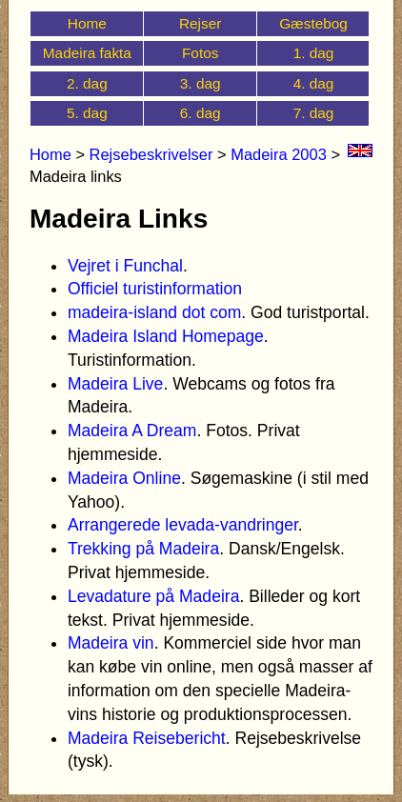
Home (87, 23)
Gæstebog (313, 23)
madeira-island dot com (154, 312)
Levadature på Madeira (153, 596)
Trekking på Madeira (143, 548)
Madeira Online (124, 478)
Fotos (200, 53)
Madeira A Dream (132, 430)
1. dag (313, 53)
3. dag (200, 83)
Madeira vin (111, 642)
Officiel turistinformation (155, 288)
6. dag (200, 113)
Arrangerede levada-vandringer (183, 524)
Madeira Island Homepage (166, 336)
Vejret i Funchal (125, 265)
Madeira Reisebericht (147, 738)
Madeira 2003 (279, 154)
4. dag (313, 83)
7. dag (313, 113)
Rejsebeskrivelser (151, 154)
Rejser (200, 23)
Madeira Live (115, 383)
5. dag (87, 113)
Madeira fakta (87, 53)
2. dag (87, 83)
